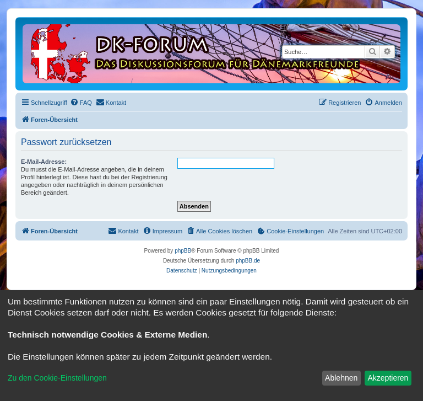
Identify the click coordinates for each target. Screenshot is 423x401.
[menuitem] (81, 102)
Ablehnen (341, 377)
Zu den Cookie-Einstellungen (57, 377)
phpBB (183, 251)
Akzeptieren (387, 377)
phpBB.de (248, 261)
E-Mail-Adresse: (44, 161)
